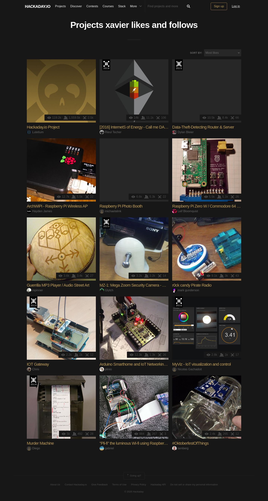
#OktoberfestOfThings (190, 443)
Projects (60, 6)
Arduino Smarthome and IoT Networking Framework (143, 364)
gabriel (107, 448)
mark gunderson (185, 290)
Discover (76, 6)
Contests (92, 6)
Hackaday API (158, 484)
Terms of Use (119, 484)
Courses (108, 6)
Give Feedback (99, 484)
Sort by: (196, 53)
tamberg (180, 448)
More (136, 6)
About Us (55, 484)
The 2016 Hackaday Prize (106, 65)
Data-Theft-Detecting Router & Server (203, 127)
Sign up (219, 6)
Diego (33, 448)
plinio (106, 369)
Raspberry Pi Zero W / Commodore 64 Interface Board (217, 206)
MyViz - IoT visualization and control (201, 364)
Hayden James (39, 211)
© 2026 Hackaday (134, 491)
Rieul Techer (111, 132)
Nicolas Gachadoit (187, 369)
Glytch (106, 290)
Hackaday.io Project (43, 127)
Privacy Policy (138, 484)
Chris (33, 369)
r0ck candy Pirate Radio (191, 285)
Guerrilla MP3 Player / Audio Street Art (58, 285)
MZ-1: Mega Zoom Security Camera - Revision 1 (139, 285)
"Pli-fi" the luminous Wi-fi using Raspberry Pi (135, 443)
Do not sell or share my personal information (194, 484)
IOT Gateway (38, 364)
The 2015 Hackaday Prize (179, 65)
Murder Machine (40, 443)
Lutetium (35, 132)
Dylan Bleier (183, 132)
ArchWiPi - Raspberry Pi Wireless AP (57, 206)
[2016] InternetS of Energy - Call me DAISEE (136, 127)
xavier (117, 25)
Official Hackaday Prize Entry (33, 302)
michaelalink (110, 211)
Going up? (133, 476)
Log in (236, 6)
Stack (122, 6)
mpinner (35, 290)
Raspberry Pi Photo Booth (121, 206)
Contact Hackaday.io (76, 484)
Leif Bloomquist (185, 211)
